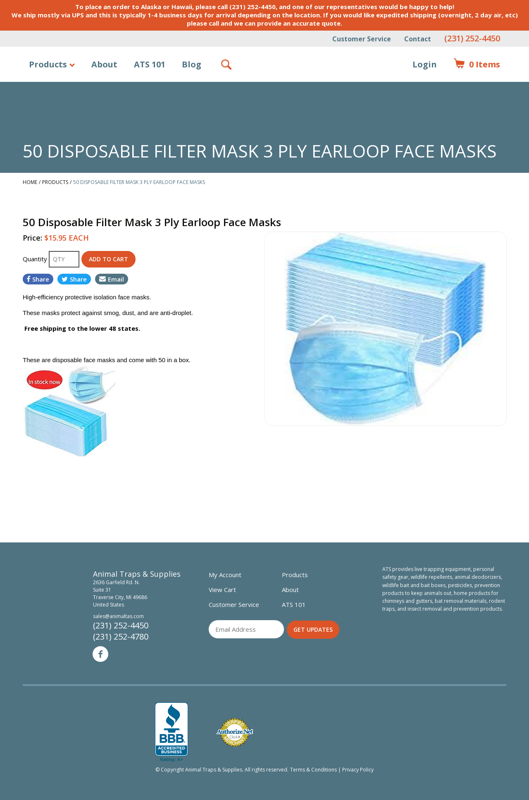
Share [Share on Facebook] (38, 279)
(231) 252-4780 (120, 636)
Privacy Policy (358, 769)
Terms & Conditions (313, 769)
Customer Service (361, 38)
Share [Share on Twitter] (74, 279)
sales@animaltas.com (118, 616)
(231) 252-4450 (472, 38)
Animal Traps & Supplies (265, 84)
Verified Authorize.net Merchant (235, 732)
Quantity (36, 259)
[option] (385, 328)
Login (424, 64)
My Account (225, 575)
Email (111, 279)
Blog (191, 64)
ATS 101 (149, 64)
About (104, 64)
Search (227, 64)
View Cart (222, 589)
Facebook (100, 654)
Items (476, 64)
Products (48, 64)
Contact (417, 38)
